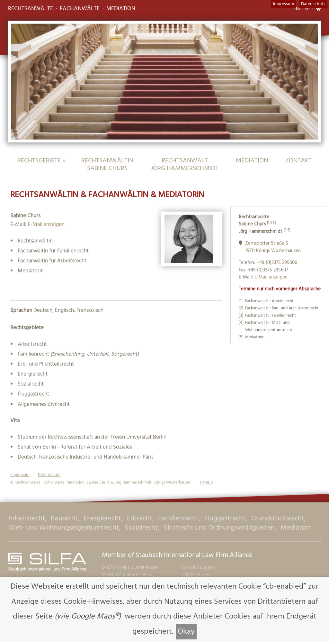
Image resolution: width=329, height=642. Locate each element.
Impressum (283, 4)
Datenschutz (313, 4)
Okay (186, 632)
